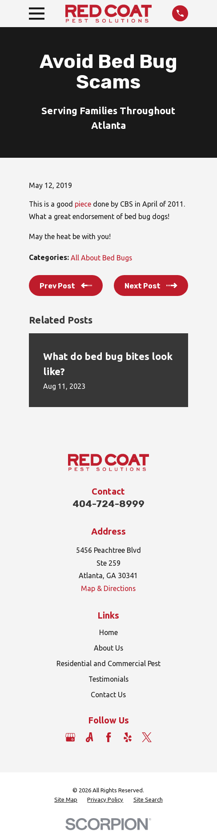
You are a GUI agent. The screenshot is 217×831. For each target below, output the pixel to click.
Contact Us (108, 695)
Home (108, 632)
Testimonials (108, 679)
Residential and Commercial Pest (108, 663)
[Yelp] (128, 737)
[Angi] (89, 737)
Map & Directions (108, 588)
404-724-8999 (108, 503)
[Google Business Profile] (70, 737)
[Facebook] (108, 737)
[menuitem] (65, 800)
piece (84, 204)
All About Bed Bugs (101, 258)
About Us (108, 648)
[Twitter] (147, 737)
